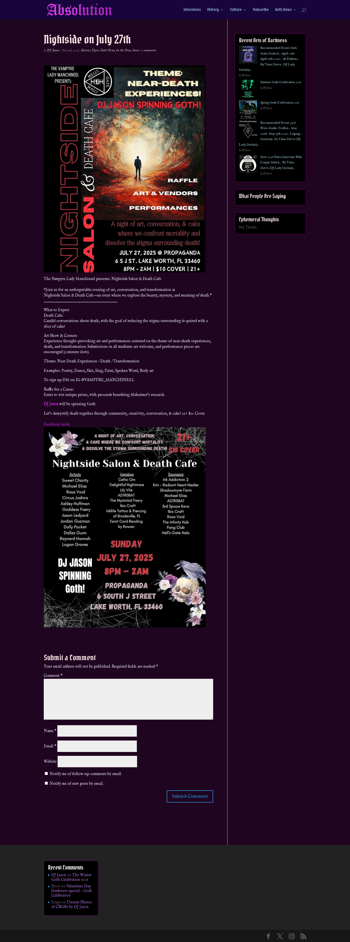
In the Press (123, 50)
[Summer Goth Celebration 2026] (248, 90)
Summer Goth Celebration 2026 (280, 82)
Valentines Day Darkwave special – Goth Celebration (71, 891)
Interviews (192, 10)
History (213, 10)
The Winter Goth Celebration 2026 (71, 877)
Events (85, 50)
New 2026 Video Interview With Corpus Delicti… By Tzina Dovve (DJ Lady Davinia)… (281, 162)
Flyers (95, 50)
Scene (135, 50)
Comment (53, 675)
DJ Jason (53, 50)
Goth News (283, 10)
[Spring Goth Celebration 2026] (248, 110)
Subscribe (261, 10)
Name (50, 731)
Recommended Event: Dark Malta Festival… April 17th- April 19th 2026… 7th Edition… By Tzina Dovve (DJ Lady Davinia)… (269, 59)
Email (50, 746)
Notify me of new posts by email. (77, 783)
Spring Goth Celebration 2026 (279, 103)
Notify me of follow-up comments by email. (86, 774)
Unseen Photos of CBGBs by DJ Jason (71, 904)
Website (50, 761)
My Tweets (248, 227)
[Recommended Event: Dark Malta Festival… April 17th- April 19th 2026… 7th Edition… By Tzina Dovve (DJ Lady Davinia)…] (248, 55)
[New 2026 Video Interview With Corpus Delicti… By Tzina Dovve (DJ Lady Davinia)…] (248, 165)
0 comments (149, 50)
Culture (236, 10)
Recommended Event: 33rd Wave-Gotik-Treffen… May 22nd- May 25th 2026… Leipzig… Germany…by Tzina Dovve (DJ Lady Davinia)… (270, 134)
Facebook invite (57, 424)
